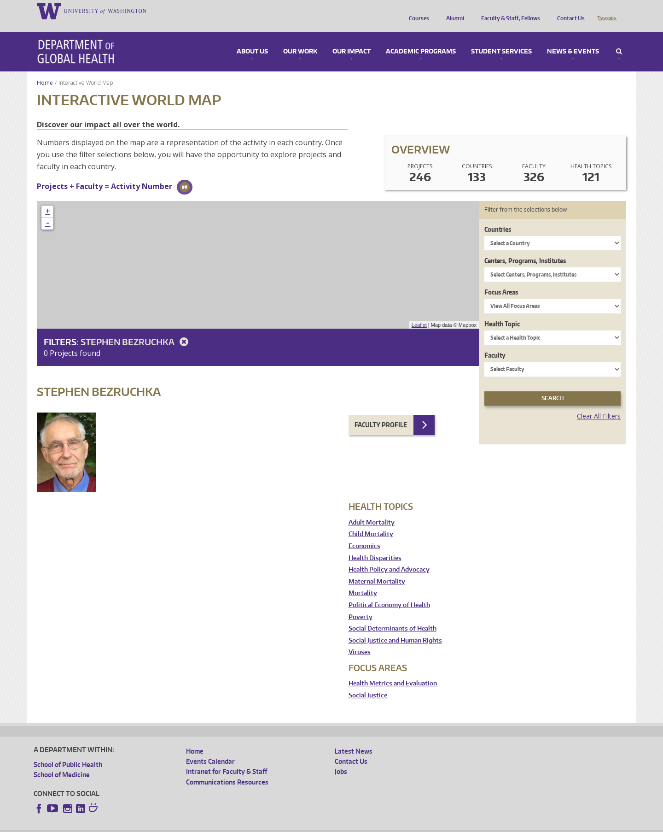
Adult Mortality (372, 509)
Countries (497, 216)
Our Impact (351, 38)
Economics (364, 533)
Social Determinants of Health (392, 615)
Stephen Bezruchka (136, 329)
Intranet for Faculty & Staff (226, 758)
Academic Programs (421, 38)
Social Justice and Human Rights (395, 627)
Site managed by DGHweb (247, 824)
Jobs (341, 758)
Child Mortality (371, 521)
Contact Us (568, 10)
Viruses (360, 639)
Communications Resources (227, 769)
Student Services (501, 38)
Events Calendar (210, 748)
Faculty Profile (381, 412)
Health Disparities (375, 545)
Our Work (300, 38)
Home (45, 70)
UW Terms (193, 824)
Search (619, 38)
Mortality (363, 580)
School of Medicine (62, 762)
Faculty (495, 342)
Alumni (453, 10)
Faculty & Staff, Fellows (508, 10)
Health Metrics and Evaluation (393, 670)
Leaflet (419, 312)
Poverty (360, 604)
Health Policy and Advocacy (389, 556)
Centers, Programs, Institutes (525, 248)
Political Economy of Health (389, 592)
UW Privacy (155, 824)
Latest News (353, 738)
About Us (252, 38)
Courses (417, 10)
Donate (607, 10)
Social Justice (368, 682)
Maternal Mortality (377, 568)
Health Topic (502, 311)
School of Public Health (68, 751)
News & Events (573, 38)
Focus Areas (501, 279)
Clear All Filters (599, 403)
